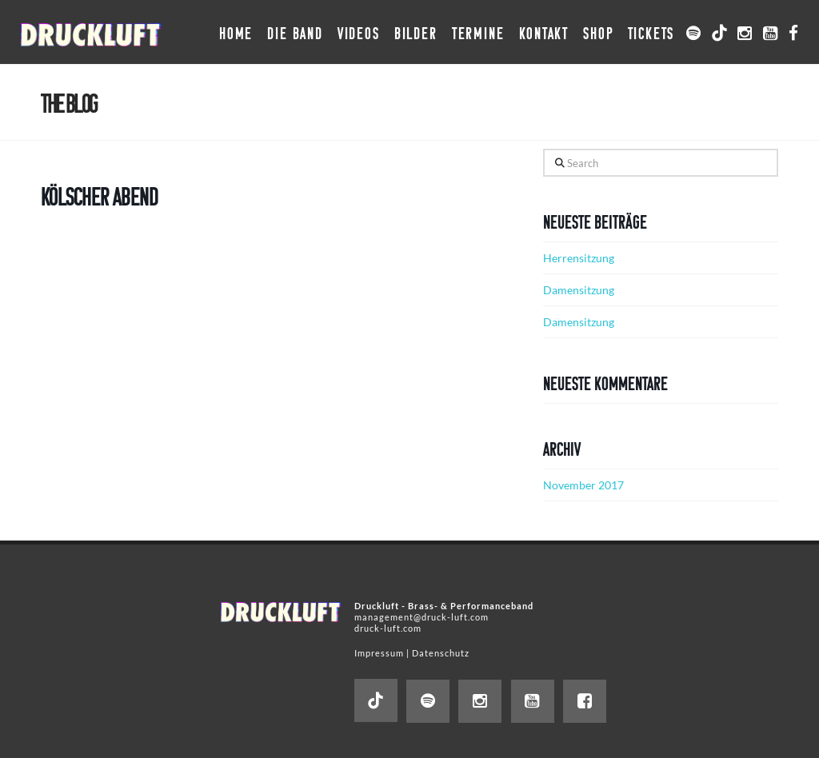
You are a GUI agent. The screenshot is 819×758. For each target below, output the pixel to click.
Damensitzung (578, 290)
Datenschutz (440, 653)
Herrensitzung (578, 258)
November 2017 (583, 485)
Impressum (379, 653)
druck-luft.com (387, 628)
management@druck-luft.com (421, 617)
